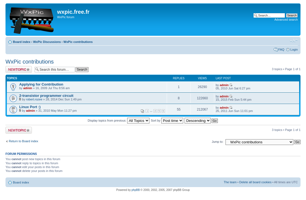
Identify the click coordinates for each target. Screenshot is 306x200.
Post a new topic (18, 69)
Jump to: (217, 141)
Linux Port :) (30, 107)
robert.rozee (34, 99)
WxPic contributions (78, 41)
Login (294, 49)
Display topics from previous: (118, 120)
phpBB (136, 189)
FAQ (281, 49)
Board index (21, 41)
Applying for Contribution (41, 84)
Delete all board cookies (255, 182)
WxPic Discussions (47, 41)
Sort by (167, 120)
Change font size (294, 40)
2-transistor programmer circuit (46, 96)
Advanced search (286, 19)
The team (230, 182)
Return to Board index (23, 141)
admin (27, 88)
